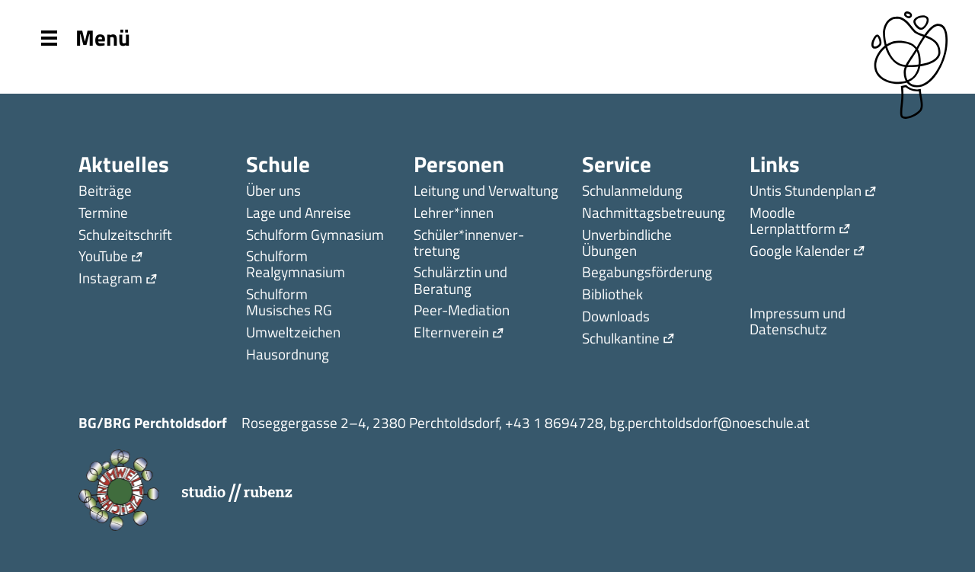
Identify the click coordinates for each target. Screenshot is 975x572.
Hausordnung (287, 355)
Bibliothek (612, 295)
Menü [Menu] (85, 36)
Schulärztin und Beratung (460, 281)
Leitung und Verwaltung (486, 191)
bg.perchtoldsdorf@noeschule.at (709, 422)
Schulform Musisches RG (289, 303)
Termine (103, 213)
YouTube (103, 257)
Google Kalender (800, 251)
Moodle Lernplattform (793, 221)
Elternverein (451, 333)
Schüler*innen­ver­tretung (469, 243)
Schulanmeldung (632, 191)
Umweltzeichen (293, 333)
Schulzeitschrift (125, 235)
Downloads (616, 317)
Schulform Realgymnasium (295, 265)
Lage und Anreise (298, 213)
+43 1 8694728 (554, 422)
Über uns (273, 191)
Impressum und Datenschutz (798, 322)
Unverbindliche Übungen (627, 243)
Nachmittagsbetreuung (653, 213)
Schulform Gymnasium (315, 235)
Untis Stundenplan (806, 191)
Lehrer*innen (454, 213)
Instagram (110, 279)
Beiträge (105, 191)
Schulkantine (621, 339)
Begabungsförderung (647, 273)
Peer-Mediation (462, 311)
